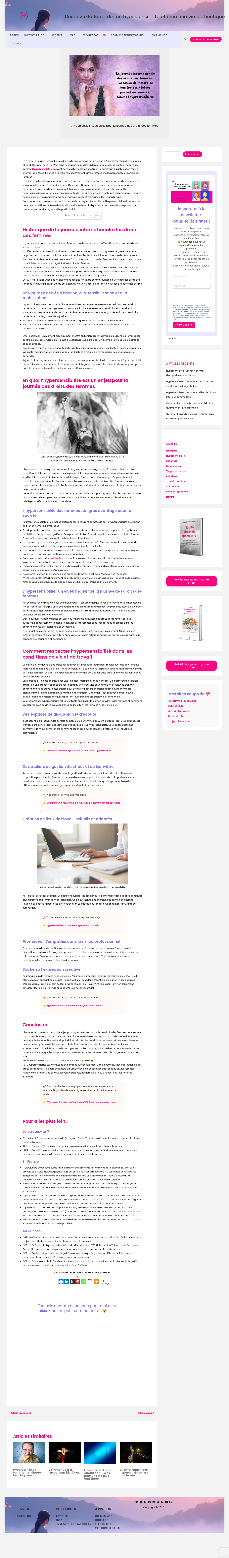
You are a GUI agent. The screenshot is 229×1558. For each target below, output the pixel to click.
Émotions (171, 450)
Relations (171, 476)
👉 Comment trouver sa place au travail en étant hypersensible (77, 750)
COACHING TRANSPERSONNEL (127, 35)
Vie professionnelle (177, 471)
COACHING (24, 1516)
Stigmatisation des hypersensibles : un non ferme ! (134, 1472)
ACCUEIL (14, 35)
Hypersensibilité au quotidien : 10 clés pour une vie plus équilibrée (98, 1474)
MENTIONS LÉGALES (107, 1528)
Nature (170, 496)
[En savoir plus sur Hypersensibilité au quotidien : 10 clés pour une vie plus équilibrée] (100, 1452)
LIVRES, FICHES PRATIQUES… (73, 1524)
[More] (96, 1279)
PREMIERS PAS (89, 35)
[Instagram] (149, 1502)
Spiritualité (172, 486)
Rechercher (192, 154)
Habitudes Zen (176, 716)
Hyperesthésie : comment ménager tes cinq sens (27, 1472)
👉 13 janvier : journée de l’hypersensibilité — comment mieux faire (79, 1102)
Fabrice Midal (176, 706)
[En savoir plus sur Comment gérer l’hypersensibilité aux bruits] (64, 1452)
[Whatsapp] (83, 1279)
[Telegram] (141, 1502)
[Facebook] (61, 1279)
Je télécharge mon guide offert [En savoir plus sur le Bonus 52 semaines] (191, 665)
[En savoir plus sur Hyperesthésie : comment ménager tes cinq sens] (29, 1452)
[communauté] (136, 1502)
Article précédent (19, 1413)
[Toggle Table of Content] (95, 215)
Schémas (171, 461)
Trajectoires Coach (179, 721)
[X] (72, 1279)
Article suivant (147, 1413)
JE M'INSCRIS (183, 325)
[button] (44, 35)
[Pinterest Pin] (86, 1280)
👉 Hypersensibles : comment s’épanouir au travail (70, 925)
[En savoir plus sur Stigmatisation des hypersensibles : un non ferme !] (136, 1452)
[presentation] (194, 296)
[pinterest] (162, 1502)
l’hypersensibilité (42, 169)
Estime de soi (173, 466)
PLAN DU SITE (103, 1524)
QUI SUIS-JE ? (158, 35)
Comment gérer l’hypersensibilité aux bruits (64, 1472)
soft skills (55, 558)
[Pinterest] (77, 1279)
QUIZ (59, 1520)
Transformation (175, 481)
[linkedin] (153, 1502)
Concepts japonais (177, 491)
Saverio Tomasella (179, 711)
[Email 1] (170, 1502)
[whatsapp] (166, 1502)
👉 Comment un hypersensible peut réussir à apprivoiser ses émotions (81, 803)
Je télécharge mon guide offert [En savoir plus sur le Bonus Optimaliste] (191, 581)
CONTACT (15, 43)
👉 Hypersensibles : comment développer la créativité (72, 1005)
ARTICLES (57, 35)
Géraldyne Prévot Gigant (183, 700)
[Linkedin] (66, 1279)
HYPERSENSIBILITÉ (35, 35)
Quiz (73, 35)
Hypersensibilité (175, 455)
